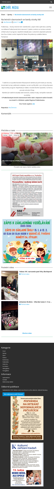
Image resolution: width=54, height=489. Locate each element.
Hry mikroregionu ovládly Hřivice (14, 161)
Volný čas (16, 135)
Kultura (4, 357)
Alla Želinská (7, 22)
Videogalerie (6, 368)
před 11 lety (17, 22)
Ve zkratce (5, 366)
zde (33, 104)
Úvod (3, 15)
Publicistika (6, 362)
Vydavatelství (6, 377)
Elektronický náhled (8, 382)
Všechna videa (27, 333)
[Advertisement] (27, 76)
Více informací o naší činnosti (13, 394)
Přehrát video (24, 274)
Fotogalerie (6, 370)
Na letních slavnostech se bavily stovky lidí (29, 15)
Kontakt (5, 379)
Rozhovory (5, 360)
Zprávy (9, 15)
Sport (10, 135)
